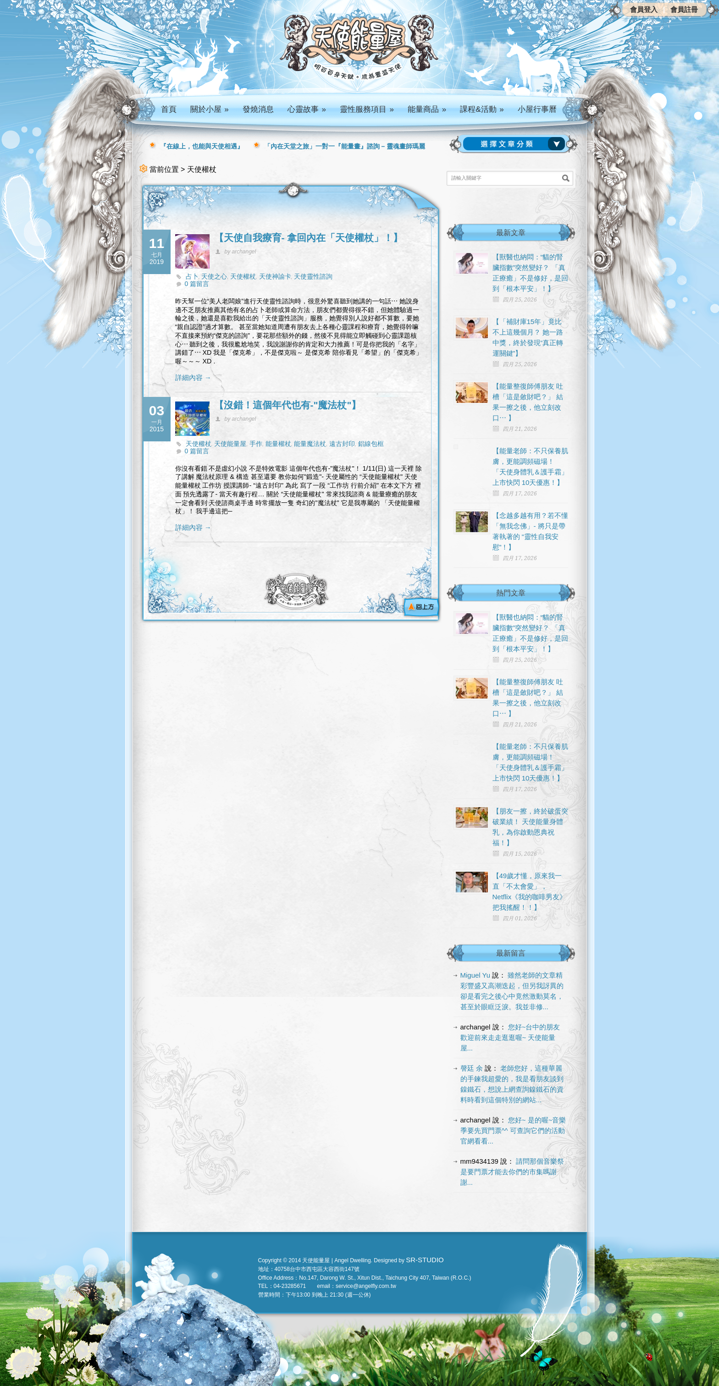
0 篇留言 (197, 283)
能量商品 (427, 109)
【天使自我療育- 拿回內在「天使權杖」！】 (308, 237)
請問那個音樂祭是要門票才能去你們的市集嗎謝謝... (512, 1171)
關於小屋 (209, 109)
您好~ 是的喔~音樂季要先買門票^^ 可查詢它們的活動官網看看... (513, 1130)
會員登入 (644, 9)
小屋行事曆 (537, 109)
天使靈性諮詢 (313, 276)
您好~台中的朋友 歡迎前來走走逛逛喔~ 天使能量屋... (510, 1037)
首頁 (169, 109)
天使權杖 (243, 276)
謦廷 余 (471, 1068)
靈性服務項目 (367, 109)
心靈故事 (307, 109)
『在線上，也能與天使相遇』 (201, 146)
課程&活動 (482, 109)
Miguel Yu (475, 975)
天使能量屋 (230, 443)
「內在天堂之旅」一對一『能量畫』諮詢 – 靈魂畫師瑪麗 (345, 146)
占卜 (192, 276)
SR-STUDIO (425, 1260)
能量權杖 (278, 443)
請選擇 (515, 144)
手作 (255, 443)
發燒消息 (258, 109)
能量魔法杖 (310, 443)
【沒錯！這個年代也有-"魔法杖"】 (287, 405)
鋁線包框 (371, 443)
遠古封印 (342, 443)
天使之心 (214, 276)
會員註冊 (684, 9)
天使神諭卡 (275, 276)
